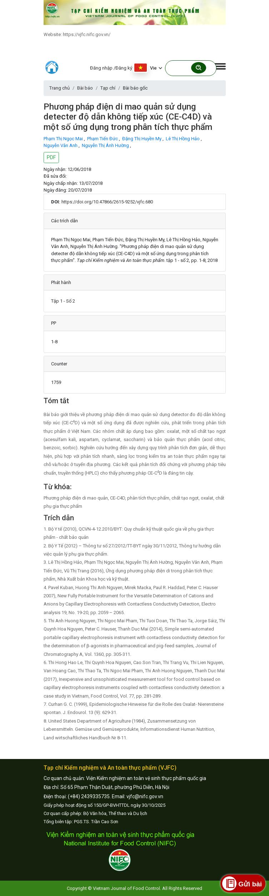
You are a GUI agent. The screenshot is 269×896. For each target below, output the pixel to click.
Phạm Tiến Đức (103, 138)
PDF (51, 157)
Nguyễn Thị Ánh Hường (106, 145)
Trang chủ (59, 88)
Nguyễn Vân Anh (61, 145)
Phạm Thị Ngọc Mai (64, 138)
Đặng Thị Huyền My (142, 138)
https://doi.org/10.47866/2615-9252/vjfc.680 (107, 201)
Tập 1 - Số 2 (63, 301)
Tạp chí (107, 88)
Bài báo (85, 88)
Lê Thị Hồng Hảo (183, 138)
